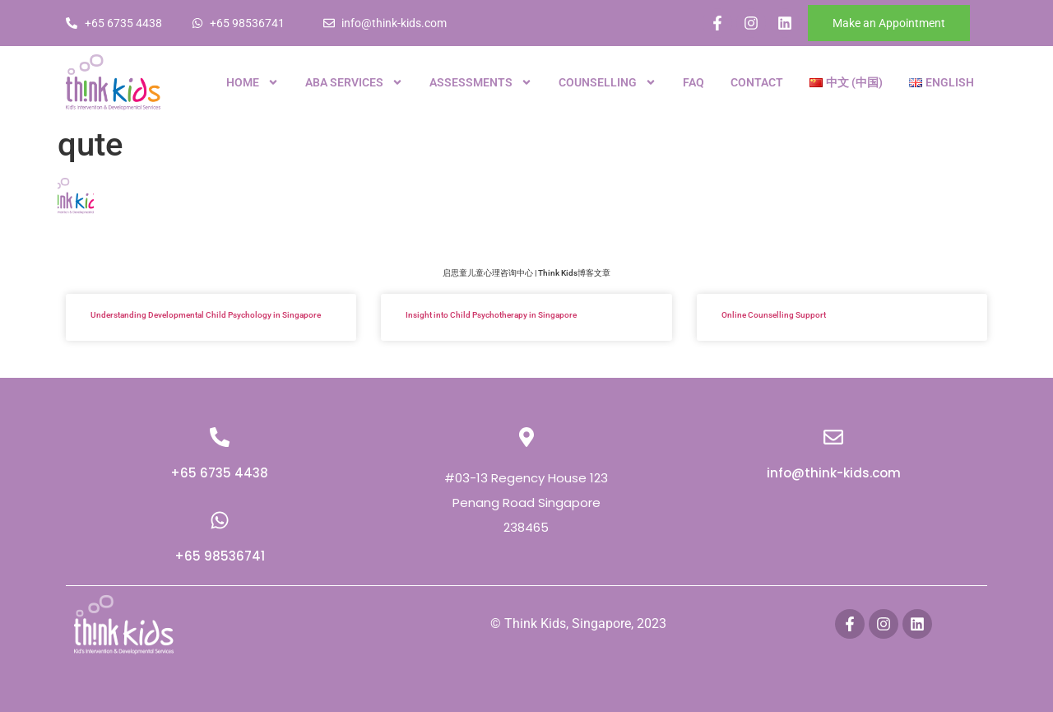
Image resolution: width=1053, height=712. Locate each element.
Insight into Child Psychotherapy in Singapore (491, 314)
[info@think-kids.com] (833, 437)
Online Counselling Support (773, 314)
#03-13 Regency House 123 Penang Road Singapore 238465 (526, 502)
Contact (757, 82)
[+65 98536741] (220, 520)
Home (252, 82)
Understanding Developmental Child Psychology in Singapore (205, 314)
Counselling (607, 82)
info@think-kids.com (834, 473)
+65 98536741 (219, 556)
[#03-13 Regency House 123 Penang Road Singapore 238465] (526, 437)
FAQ (693, 82)
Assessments (480, 82)
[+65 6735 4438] (220, 437)
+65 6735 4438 (219, 473)
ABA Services (354, 82)
